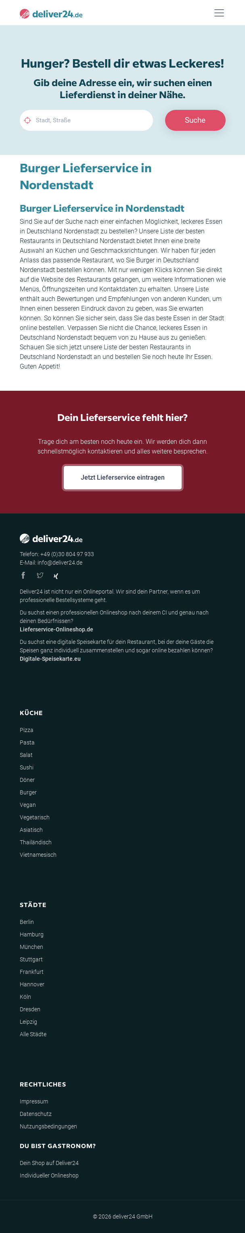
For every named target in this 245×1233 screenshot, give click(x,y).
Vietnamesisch (38, 855)
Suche (195, 120)
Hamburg (32, 934)
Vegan (28, 805)
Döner (27, 780)
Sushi (27, 767)
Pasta (27, 742)
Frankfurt (32, 972)
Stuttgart (31, 959)
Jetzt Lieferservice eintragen (123, 477)
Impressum (34, 1101)
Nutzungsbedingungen (48, 1126)
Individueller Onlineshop (49, 1175)
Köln (25, 997)
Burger (28, 792)
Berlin (27, 922)
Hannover (32, 984)
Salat (26, 755)
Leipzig (28, 1022)
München (31, 947)
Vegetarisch (35, 817)
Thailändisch (36, 842)
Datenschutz (36, 1114)
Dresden (30, 1009)
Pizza (27, 730)
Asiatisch (31, 830)
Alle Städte (33, 1034)
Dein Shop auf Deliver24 (49, 1163)
